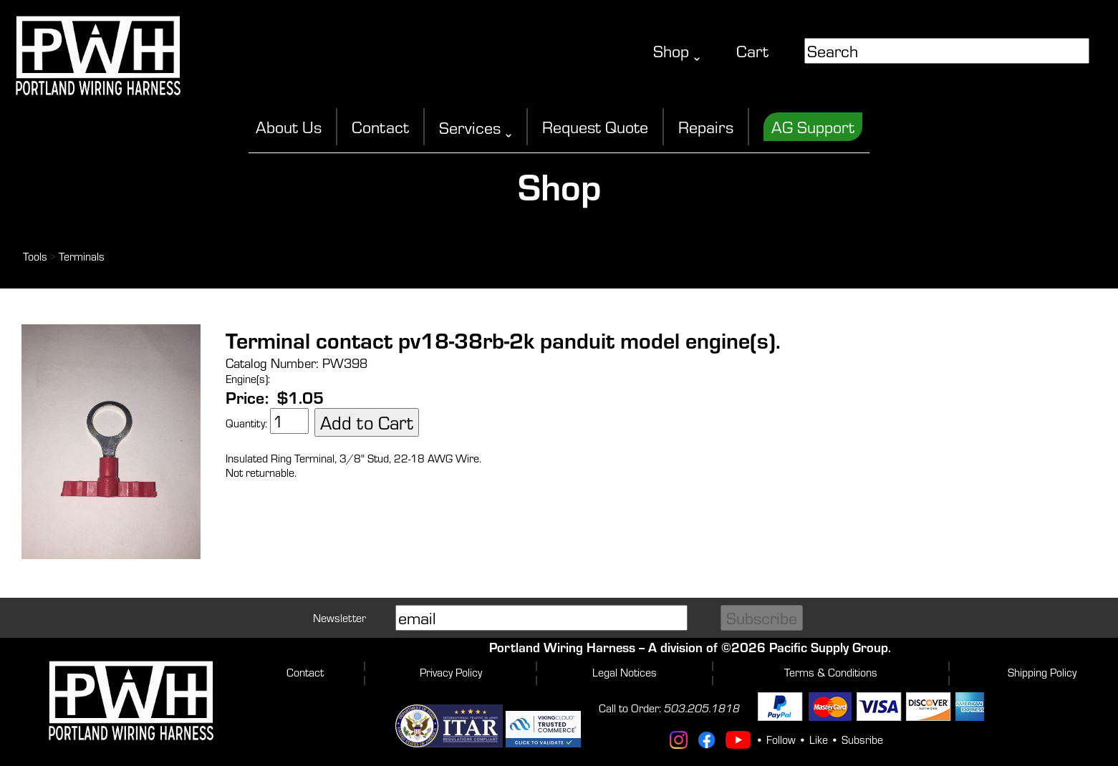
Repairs (705, 126)
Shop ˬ (676, 51)
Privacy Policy (451, 672)
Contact (380, 126)
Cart (752, 51)
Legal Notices (624, 672)
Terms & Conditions (830, 672)
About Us (289, 126)
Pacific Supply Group (828, 647)
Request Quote (595, 126)
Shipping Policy (1042, 672)
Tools (35, 256)
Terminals (82, 256)
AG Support (813, 126)
